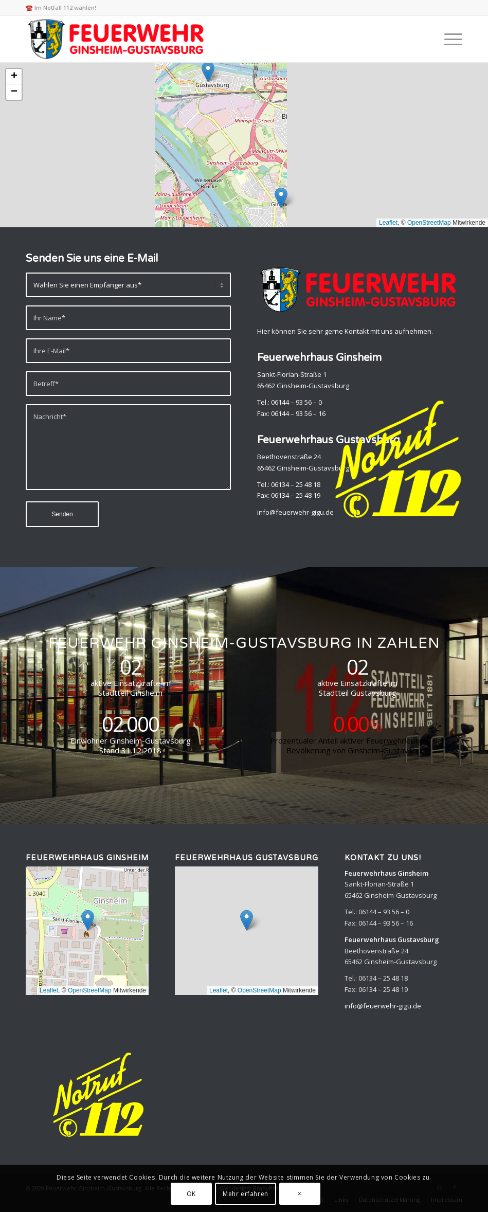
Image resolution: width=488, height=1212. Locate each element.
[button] (208, 71)
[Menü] (448, 39)
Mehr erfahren (245, 1193)
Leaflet (388, 222)
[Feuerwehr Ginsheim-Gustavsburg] (117, 39)
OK (191, 1193)
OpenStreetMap (429, 222)
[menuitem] (448, 39)
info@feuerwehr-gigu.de (383, 1005)
